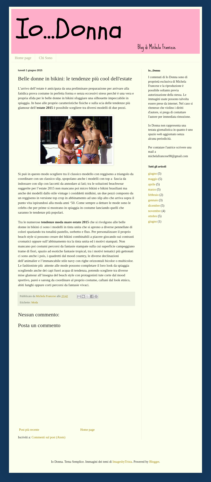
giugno (152, 173)
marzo (152, 189)
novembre (154, 211)
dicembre (154, 205)
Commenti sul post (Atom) (49, 437)
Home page (23, 58)
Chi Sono (45, 58)
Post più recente (29, 429)
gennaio (153, 200)
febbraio (153, 195)
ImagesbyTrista (122, 461)
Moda (34, 302)
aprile (151, 184)
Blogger (154, 461)
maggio (153, 179)
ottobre (152, 216)
